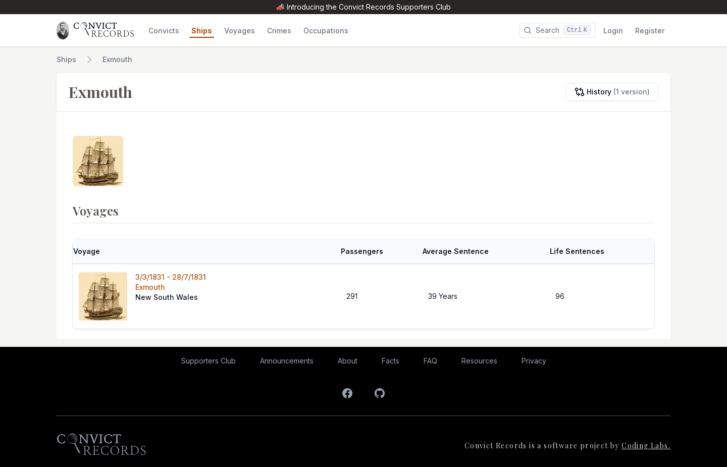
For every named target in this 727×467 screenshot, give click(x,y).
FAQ (430, 360)
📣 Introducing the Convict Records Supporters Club (363, 7)
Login (613, 30)
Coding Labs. (645, 445)
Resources (479, 360)
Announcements (287, 360)
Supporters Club (208, 360)
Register (649, 30)
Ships (66, 59)
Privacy (534, 360)
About (347, 360)
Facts (390, 360)
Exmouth (117, 59)
